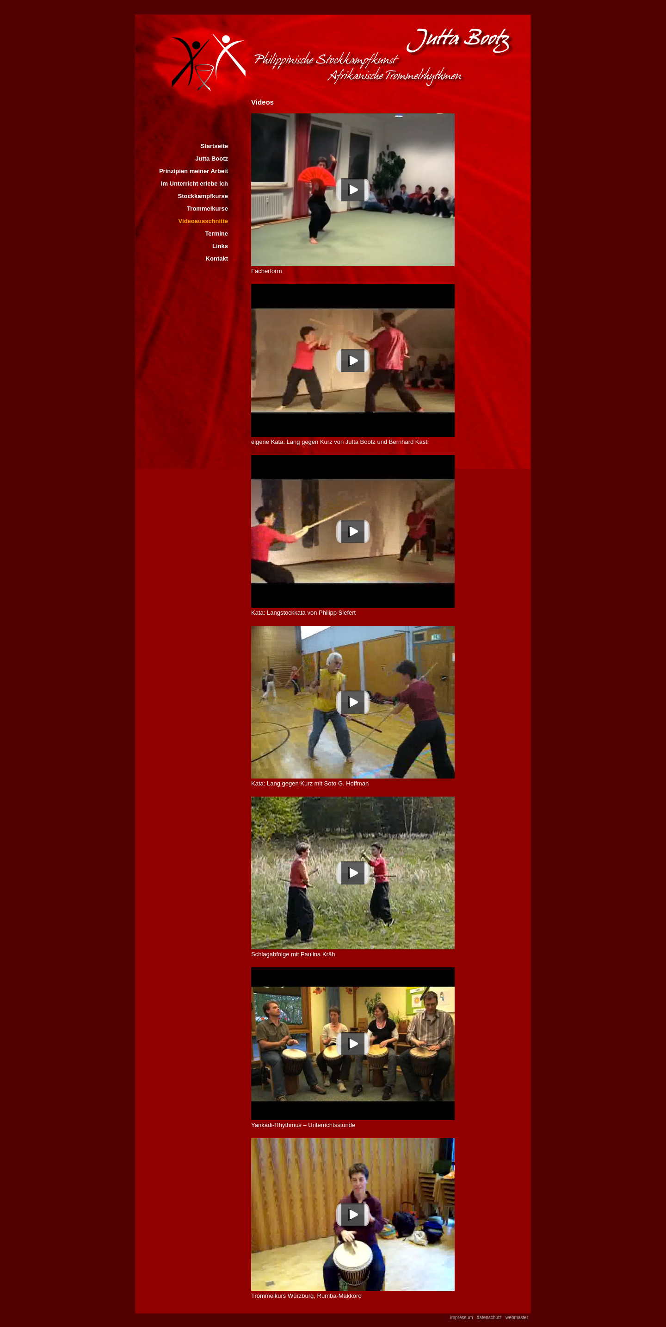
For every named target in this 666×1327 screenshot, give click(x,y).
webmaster (517, 1317)
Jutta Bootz (211, 158)
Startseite (214, 146)
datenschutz (489, 1317)
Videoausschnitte (203, 221)
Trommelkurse (207, 208)
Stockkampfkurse (203, 196)
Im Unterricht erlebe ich (194, 183)
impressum (461, 1317)
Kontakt (217, 258)
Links (220, 246)
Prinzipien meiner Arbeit (193, 171)
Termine (216, 233)
